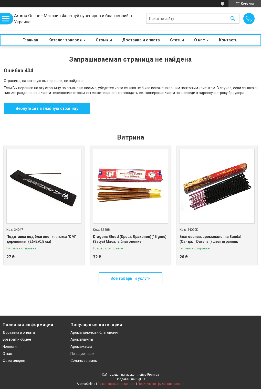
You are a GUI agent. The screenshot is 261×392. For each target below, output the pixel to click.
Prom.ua (153, 374)
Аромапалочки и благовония (94, 332)
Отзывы (104, 40)
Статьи (177, 40)
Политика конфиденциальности (161, 384)
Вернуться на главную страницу (47, 108)
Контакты (228, 40)
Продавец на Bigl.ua (130, 379)
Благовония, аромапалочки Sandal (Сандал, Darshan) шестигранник (210, 239)
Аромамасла (81, 346)
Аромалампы (81, 339)
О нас (199, 40)
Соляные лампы (84, 361)
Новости (10, 346)
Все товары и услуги (130, 278)
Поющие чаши (82, 354)
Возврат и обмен (17, 339)
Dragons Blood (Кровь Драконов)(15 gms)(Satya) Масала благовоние (129, 239)
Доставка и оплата (141, 40)
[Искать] (233, 19)
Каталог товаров (65, 40)
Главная (30, 40)
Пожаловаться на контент (116, 384)
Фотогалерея (14, 361)
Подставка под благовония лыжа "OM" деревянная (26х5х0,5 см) (41, 239)
